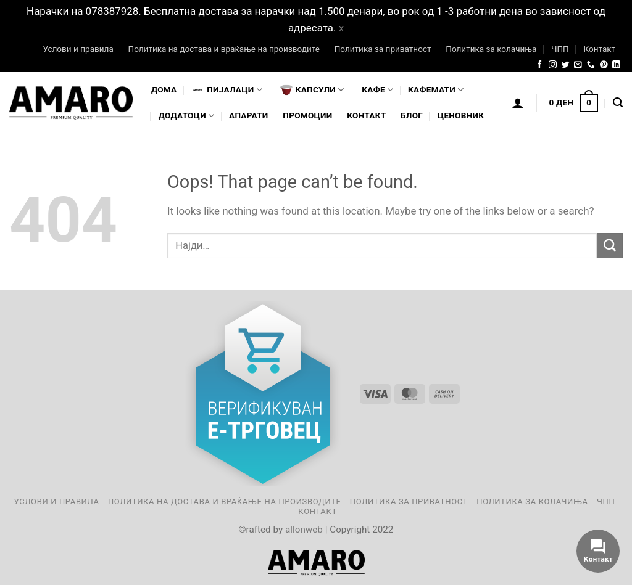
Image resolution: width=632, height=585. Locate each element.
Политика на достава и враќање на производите (223, 49)
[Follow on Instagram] (553, 65)
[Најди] (618, 103)
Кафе (377, 90)
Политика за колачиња (491, 49)
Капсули (312, 90)
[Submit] (610, 245)
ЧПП (560, 49)
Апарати (248, 115)
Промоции (307, 115)
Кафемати (436, 90)
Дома (164, 89)
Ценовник (461, 115)
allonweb (304, 529)
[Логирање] (518, 103)
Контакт (599, 49)
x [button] (341, 28)
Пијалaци (226, 90)
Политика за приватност (383, 49)
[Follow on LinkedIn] (616, 65)
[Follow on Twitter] (566, 65)
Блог (412, 115)
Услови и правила (78, 49)
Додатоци (187, 115)
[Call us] (591, 65)
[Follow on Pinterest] (604, 65)
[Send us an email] (578, 65)
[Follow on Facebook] (540, 65)
